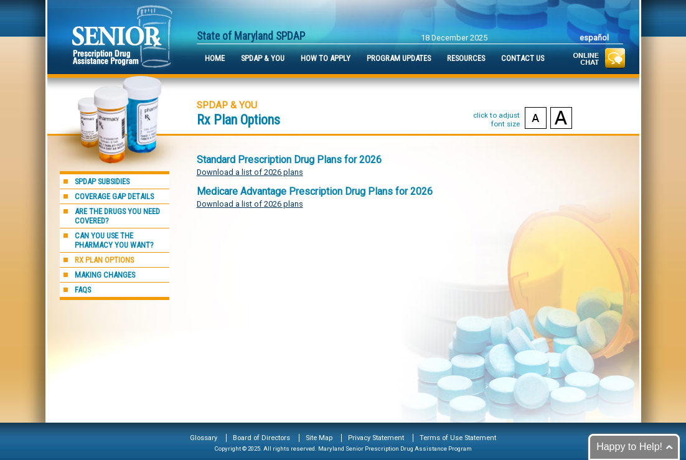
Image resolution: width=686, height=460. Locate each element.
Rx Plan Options (104, 260)
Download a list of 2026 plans (250, 172)
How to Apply (325, 58)
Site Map (319, 438)
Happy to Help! (629, 446)
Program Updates (399, 58)
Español (594, 37)
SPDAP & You (262, 58)
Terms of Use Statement (458, 438)
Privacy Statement (376, 438)
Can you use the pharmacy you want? (114, 240)
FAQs (83, 289)
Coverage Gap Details (114, 196)
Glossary (203, 438)
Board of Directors (261, 438)
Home (215, 58)
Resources (466, 58)
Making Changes (105, 274)
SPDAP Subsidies (102, 181)
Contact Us (522, 58)
